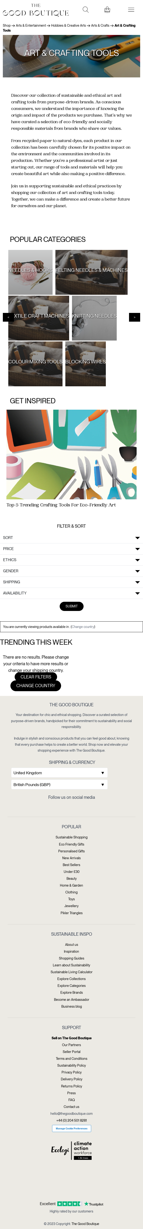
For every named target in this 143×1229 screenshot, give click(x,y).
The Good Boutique (85, 1224)
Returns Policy (71, 1086)
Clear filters (36, 676)
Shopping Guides (71, 958)
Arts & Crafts (100, 25)
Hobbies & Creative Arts (68, 25)
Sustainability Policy (71, 1065)
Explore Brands (71, 992)
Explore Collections (71, 979)
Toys (71, 899)
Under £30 (72, 872)
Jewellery (71, 906)
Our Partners (71, 1045)
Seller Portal (71, 1052)
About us (71, 945)
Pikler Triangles (72, 913)
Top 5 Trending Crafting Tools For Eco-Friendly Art (61, 505)
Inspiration (71, 951)
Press (71, 1093)
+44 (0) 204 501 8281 (71, 1120)
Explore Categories (72, 986)
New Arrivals (71, 858)
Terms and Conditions (71, 1059)
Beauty (72, 878)
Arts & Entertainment (31, 25)
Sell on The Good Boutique (72, 1038)
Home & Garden (71, 885)
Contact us (71, 1107)
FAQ (71, 1100)
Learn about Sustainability (71, 965)
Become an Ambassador (71, 1000)
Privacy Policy (72, 1072)
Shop (7, 25)
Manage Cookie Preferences (71, 1128)
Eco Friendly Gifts (71, 844)
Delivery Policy (71, 1079)
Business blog (71, 1006)
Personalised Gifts (71, 851)
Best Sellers (71, 865)
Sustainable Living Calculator (72, 972)
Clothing (71, 892)
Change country (83, 627)
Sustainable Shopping (72, 837)
